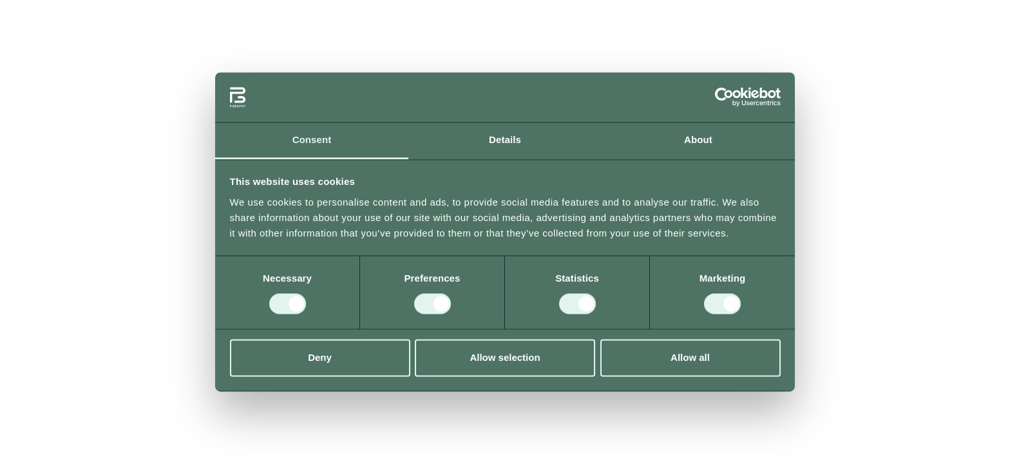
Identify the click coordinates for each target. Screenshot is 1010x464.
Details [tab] (505, 139)
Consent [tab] (312, 139)
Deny (320, 357)
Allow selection (505, 357)
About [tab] (698, 139)
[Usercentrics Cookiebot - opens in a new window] (724, 97)
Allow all (690, 357)
